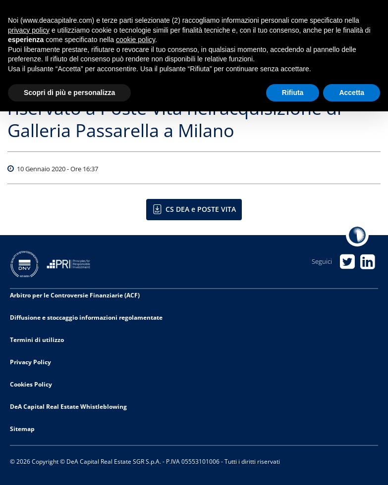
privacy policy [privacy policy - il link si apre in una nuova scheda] (29, 30)
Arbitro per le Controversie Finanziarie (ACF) (75, 295)
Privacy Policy (30, 362)
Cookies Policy (31, 384)
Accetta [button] (351, 93)
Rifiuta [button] (293, 93)
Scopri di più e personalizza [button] (69, 93)
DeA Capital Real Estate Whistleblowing (68, 406)
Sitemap (22, 429)
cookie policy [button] (135, 40)
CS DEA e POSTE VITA (201, 209)
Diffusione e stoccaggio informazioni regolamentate (86, 317)
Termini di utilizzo (37, 340)
